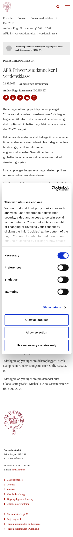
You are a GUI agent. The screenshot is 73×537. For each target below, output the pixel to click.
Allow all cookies (36, 319)
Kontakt (11, 489)
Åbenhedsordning (16, 494)
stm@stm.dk (18, 469)
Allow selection (36, 332)
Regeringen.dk (14, 519)
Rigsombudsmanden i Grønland (23, 528)
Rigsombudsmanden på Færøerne (23, 523)
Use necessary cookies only (36, 345)
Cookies (11, 484)
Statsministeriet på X (17, 514)
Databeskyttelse (15, 479)
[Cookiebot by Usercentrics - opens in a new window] (52, 188)
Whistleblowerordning (18, 503)
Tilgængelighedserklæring (20, 499)
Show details (52, 307)
